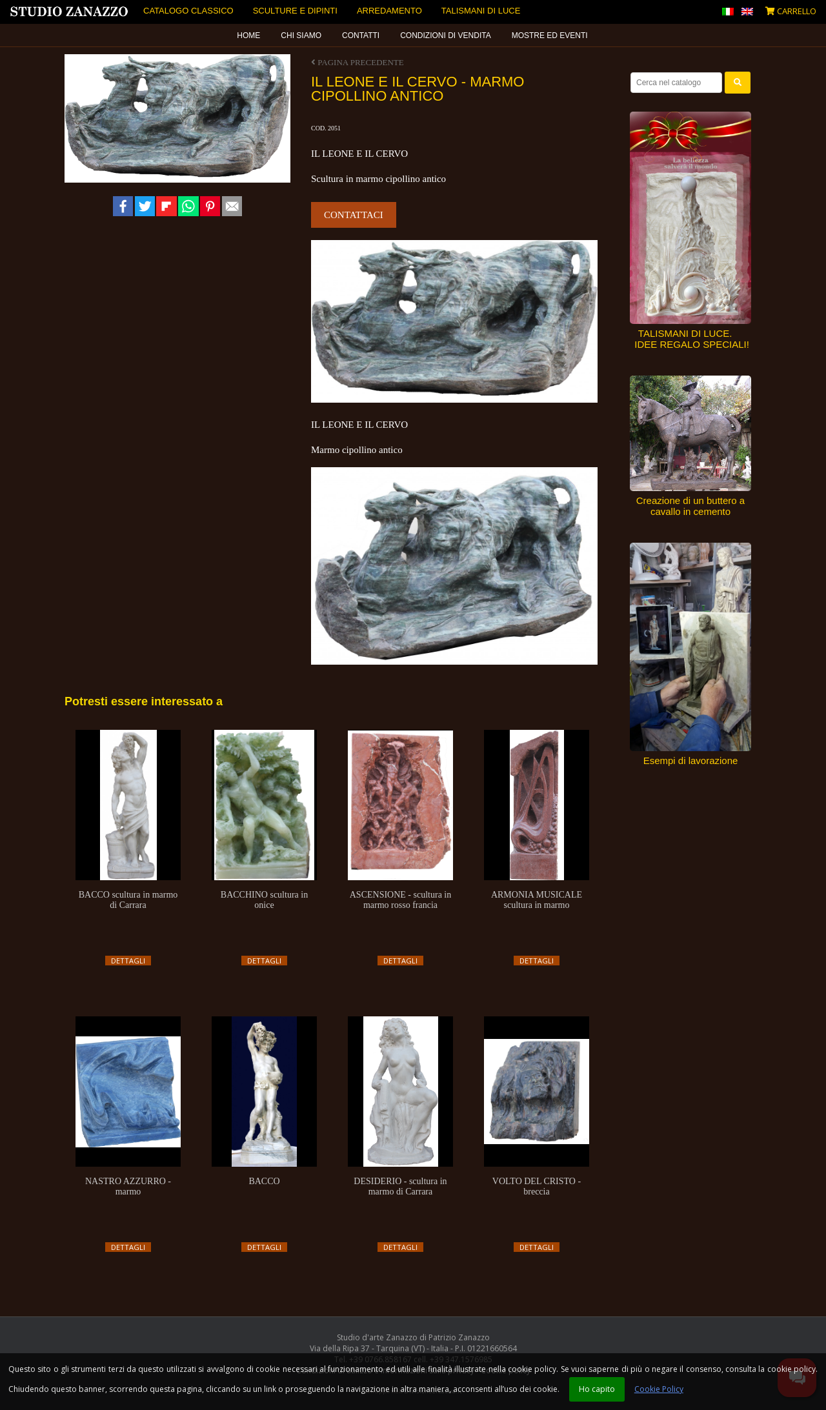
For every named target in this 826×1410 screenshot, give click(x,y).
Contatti (360, 35)
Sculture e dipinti (295, 10)
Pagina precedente (357, 62)
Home (248, 35)
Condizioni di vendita (445, 35)
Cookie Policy (658, 1389)
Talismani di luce (481, 10)
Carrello (790, 11)
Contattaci (353, 215)
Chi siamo (301, 35)
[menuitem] (249, 35)
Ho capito (597, 1389)
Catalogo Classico (188, 10)
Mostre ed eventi (550, 35)
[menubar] (413, 35)
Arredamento (389, 10)
